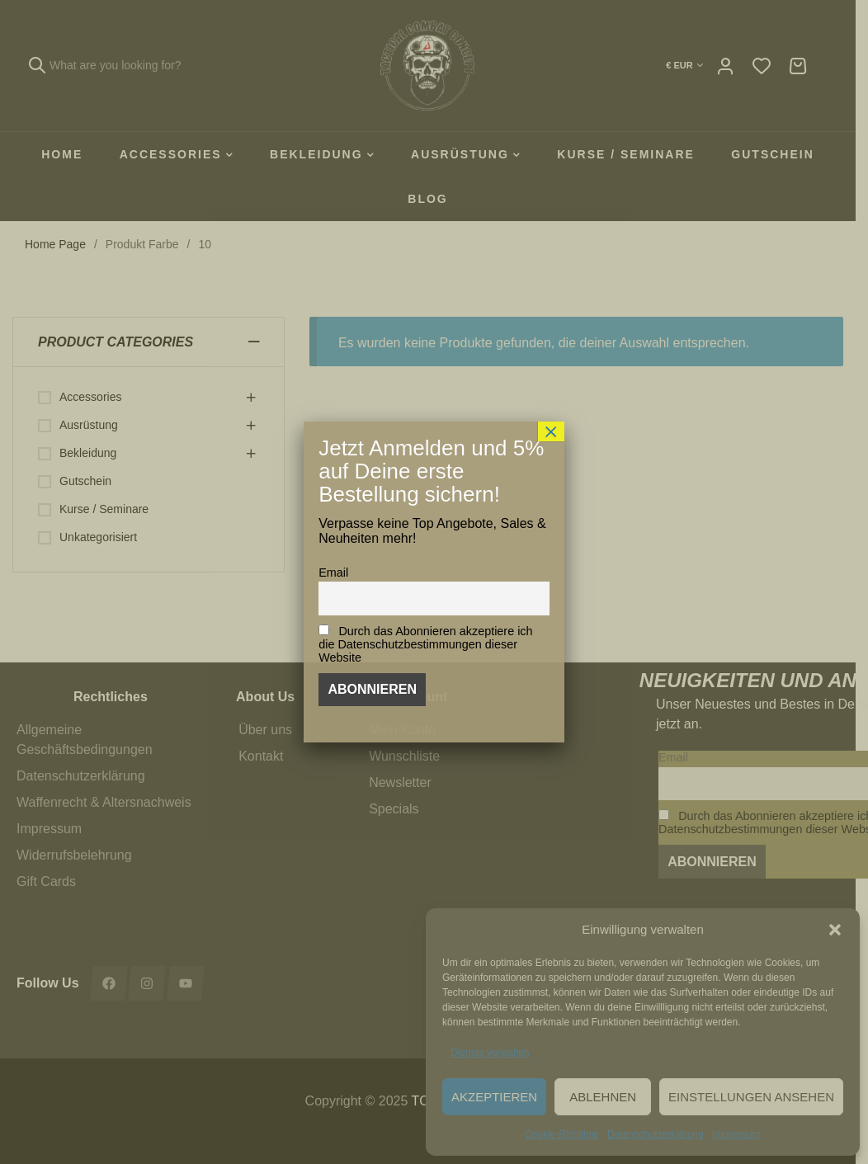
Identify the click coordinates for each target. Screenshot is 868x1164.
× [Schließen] (551, 431)
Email (333, 572)
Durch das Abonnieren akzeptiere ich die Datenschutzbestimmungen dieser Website (425, 644)
